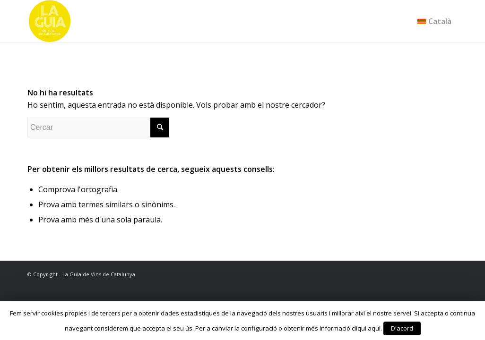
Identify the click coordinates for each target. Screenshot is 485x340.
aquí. (375, 328)
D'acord (402, 328)
